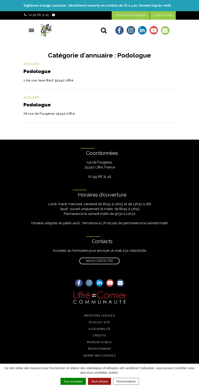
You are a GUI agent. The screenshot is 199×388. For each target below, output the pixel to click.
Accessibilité (99, 328)
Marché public (99, 342)
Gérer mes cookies (99, 355)
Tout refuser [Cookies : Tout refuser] (99, 381)
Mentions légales (99, 315)
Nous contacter (99, 261)
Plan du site (99, 322)
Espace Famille (162, 15)
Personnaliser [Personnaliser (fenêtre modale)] (126, 381)
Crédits (99, 335)
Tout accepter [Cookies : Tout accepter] (73, 381)
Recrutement (99, 348)
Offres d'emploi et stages (130, 15)
